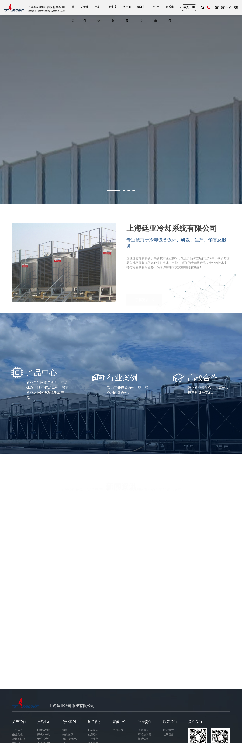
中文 (186, 7)
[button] (113, 190)
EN (193, 7)
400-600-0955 (225, 7)
